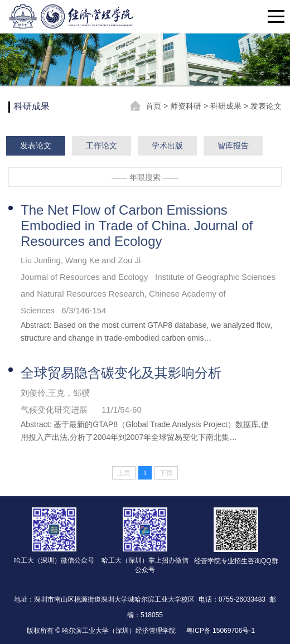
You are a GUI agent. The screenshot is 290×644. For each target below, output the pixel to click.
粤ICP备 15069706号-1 (220, 631)
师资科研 (187, 105)
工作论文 (101, 145)
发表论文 (266, 105)
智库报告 (233, 145)
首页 (154, 105)
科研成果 (227, 105)
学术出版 (167, 145)
